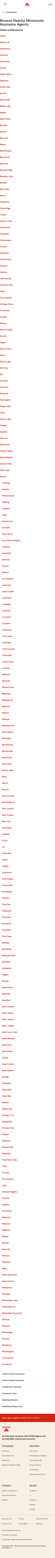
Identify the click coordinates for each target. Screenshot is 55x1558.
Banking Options (10, 1400)
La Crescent (7, 579)
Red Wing (6, 949)
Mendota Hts (8, 726)
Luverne (6, 668)
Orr (3, 847)
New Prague (7, 815)
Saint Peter (7, 1051)
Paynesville (7, 885)
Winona (5, 1339)
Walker (5, 1236)
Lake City (6, 585)
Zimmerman (8, 1358)
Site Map (39, 1523)
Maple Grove (8, 687)
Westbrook (7, 1288)
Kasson (5, 566)
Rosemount (7, 987)
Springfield (7, 1122)
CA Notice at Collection (9, 1535)
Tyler (4, 1185)
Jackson (6, 547)
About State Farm (8, 1455)
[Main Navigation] (5, 4)
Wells (4, 1268)
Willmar (6, 1320)
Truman (5, 1173)
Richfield (6, 962)
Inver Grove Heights (11, 540)
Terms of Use (6, 1523)
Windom (6, 1326)
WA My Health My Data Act (11, 1530)
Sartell (5, 1058)
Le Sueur (6, 623)
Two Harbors (8, 1179)
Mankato (6, 681)
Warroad (6, 1249)
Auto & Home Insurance (13, 1374)
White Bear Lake (10, 1300)
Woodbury (7, 1345)
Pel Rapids (7, 892)
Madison (6, 674)
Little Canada (8, 649)
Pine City (6, 904)
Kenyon (5, 572)
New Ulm (6, 821)
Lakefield (6, 604)
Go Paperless (34, 1469)
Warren (5, 1243)
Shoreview (7, 1090)
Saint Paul (7, 1045)
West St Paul (8, 1281)
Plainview (6, 917)
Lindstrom (7, 630)
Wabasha (6, 1217)
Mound (5, 789)
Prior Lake (7, 936)
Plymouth (6, 924)
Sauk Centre (8, 1064)
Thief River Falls (9, 1160)
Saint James (8, 1019)
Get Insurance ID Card (37, 1474)
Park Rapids (7, 879)
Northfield (7, 828)
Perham (5, 898)
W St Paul (6, 1211)
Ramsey (5, 943)
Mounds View (8, 796)
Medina (5, 713)
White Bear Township (12, 1313)
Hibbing (5, 502)
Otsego (5, 866)
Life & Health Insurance (13, 1380)
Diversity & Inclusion (9, 1495)
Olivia (4, 841)
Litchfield (6, 643)
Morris (5, 783)
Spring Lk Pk (8, 1115)
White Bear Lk (9, 1307)
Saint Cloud (7, 1013)
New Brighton (8, 802)
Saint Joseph (8, 1026)
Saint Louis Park (9, 1032)
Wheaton (6, 1294)
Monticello (7, 758)
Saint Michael (8, 1039)
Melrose (5, 719)
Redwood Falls (8, 955)
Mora (4, 777)
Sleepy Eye (7, 1109)
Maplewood (7, 700)
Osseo (5, 860)
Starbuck (6, 1141)
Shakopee (6, 1083)
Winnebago (7, 1332)
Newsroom (6, 1460)
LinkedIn (32, 1504)
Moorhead (6, 764)
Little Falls (7, 655)
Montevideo (7, 751)
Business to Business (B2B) (11, 1465)
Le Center (6, 617)
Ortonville (6, 853)
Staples (5, 1134)
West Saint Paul (9, 1275)
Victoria (5, 1198)
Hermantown (8, 496)
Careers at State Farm (9, 1490)
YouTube (32, 1509)
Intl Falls (6, 528)
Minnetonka (7, 745)
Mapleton (6, 694)
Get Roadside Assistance (38, 1455)
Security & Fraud (42, 1519)
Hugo (4, 515)
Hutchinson (7, 521)
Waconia (6, 1224)
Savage (5, 1077)
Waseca (5, 1256)
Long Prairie (7, 662)
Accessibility (23, 1523)
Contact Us (6, 1451)
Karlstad (6, 560)
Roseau (5, 981)
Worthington (8, 1351)
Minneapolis (7, 732)
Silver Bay (6, 1096)
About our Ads (7, 1519)
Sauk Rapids (8, 1070)
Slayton (5, 1102)
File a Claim (33, 1451)
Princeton (6, 930)
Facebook (33, 1490)
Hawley (5, 489)
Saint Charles (8, 1007)
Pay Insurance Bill (35, 1460)
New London (8, 809)
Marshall (6, 706)
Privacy (21, 1519)
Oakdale (6, 834)
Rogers (5, 975)
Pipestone (6, 911)
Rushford (6, 1000)
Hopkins (6, 508)
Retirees (5, 1500)
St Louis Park (8, 1128)
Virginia (5, 1205)
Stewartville (7, 1147)
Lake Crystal (8, 591)
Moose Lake (7, 770)
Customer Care (9, 1393)
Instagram (33, 1500)
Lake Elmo (7, 598)
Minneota (6, 738)
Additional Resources (12, 1406)
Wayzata (6, 1262)
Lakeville (6, 611)
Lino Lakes (7, 636)
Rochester (6, 968)
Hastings (6, 483)
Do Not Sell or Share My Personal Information (17, 1539)
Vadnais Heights (9, 1192)
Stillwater (6, 1153)
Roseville (6, 994)
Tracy (4, 1166)
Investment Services (11, 1387)
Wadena (6, 1230)
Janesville (6, 553)
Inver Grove (7, 534)
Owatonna (7, 872)
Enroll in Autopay (35, 1465)
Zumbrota (6, 1364)
